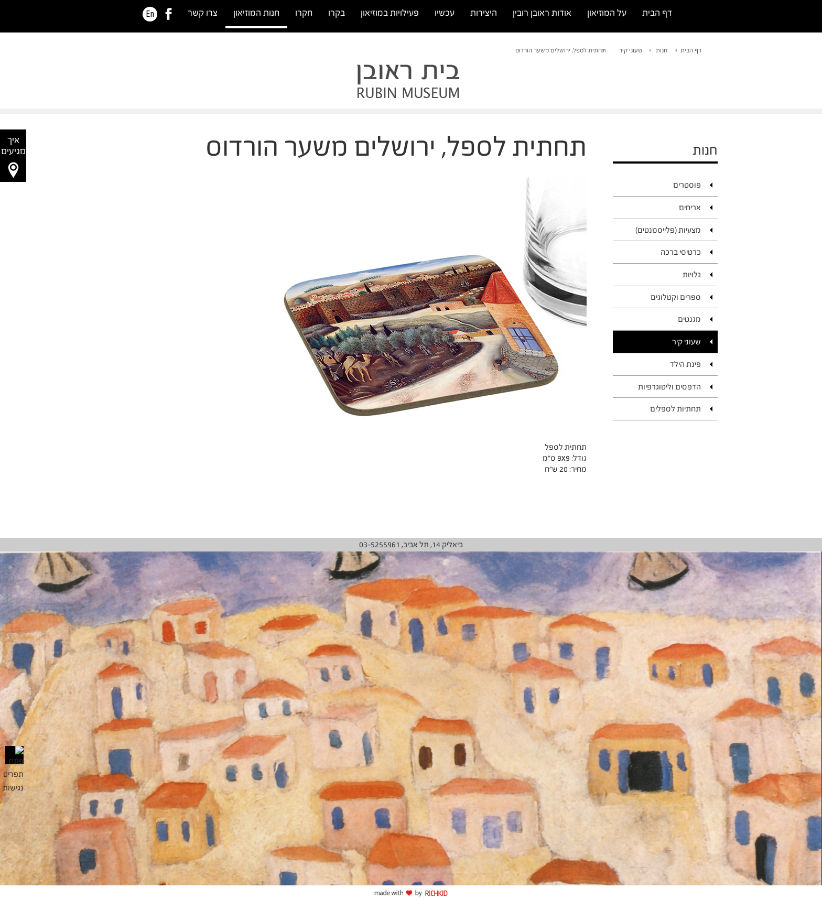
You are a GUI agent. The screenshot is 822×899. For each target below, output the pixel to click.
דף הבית (657, 12)
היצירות (483, 12)
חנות (661, 50)
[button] (13, 155)
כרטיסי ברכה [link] (681, 252)
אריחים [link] (690, 207)
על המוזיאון (606, 12)
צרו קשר (203, 12)
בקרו (336, 12)
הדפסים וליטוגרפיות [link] (669, 387)
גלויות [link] (692, 274)
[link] (168, 14)
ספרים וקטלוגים (676, 297)
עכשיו (445, 12)
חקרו (303, 12)
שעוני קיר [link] (631, 50)
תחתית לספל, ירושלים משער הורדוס (560, 50)
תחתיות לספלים (675, 409)
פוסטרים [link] (687, 185)
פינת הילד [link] (685, 364)
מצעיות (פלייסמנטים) (668, 230)
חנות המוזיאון (256, 12)
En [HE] (150, 14)
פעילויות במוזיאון (390, 12)
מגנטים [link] (689, 319)
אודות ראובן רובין (542, 12)
